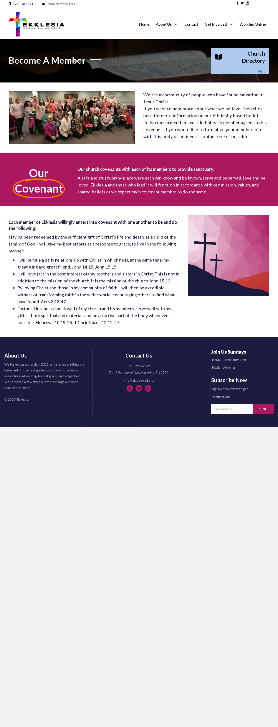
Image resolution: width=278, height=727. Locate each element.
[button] (237, 3)
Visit (261, 71)
